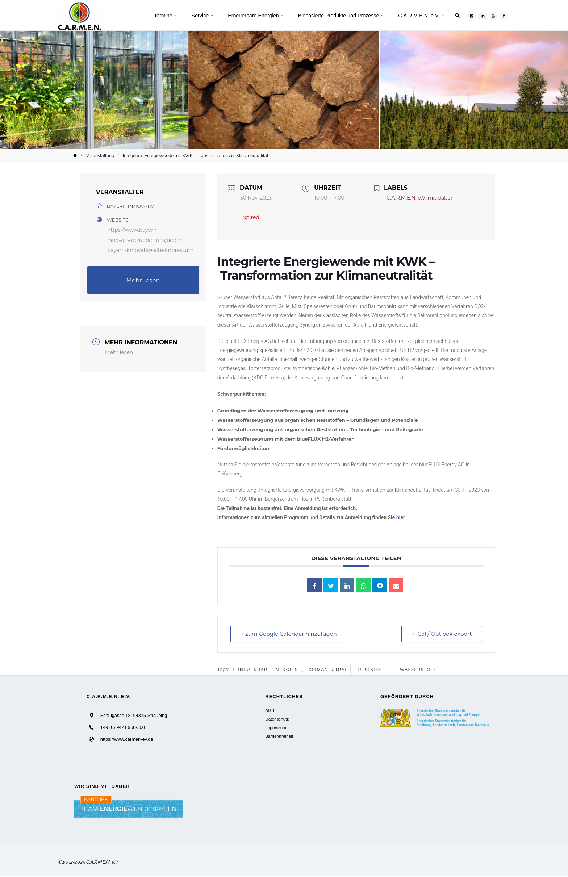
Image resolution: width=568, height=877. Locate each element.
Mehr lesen (143, 280)
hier (400, 517)
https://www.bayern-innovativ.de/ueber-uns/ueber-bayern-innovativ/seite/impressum (150, 240)
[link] (456, 16)
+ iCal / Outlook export (442, 634)
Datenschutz (277, 719)
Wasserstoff (418, 669)
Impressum (275, 727)
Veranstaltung (100, 155)
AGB (269, 710)
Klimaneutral (328, 669)
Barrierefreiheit (279, 736)
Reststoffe (373, 669)
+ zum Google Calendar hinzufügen (289, 634)
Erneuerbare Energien (265, 669)
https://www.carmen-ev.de (127, 739)
